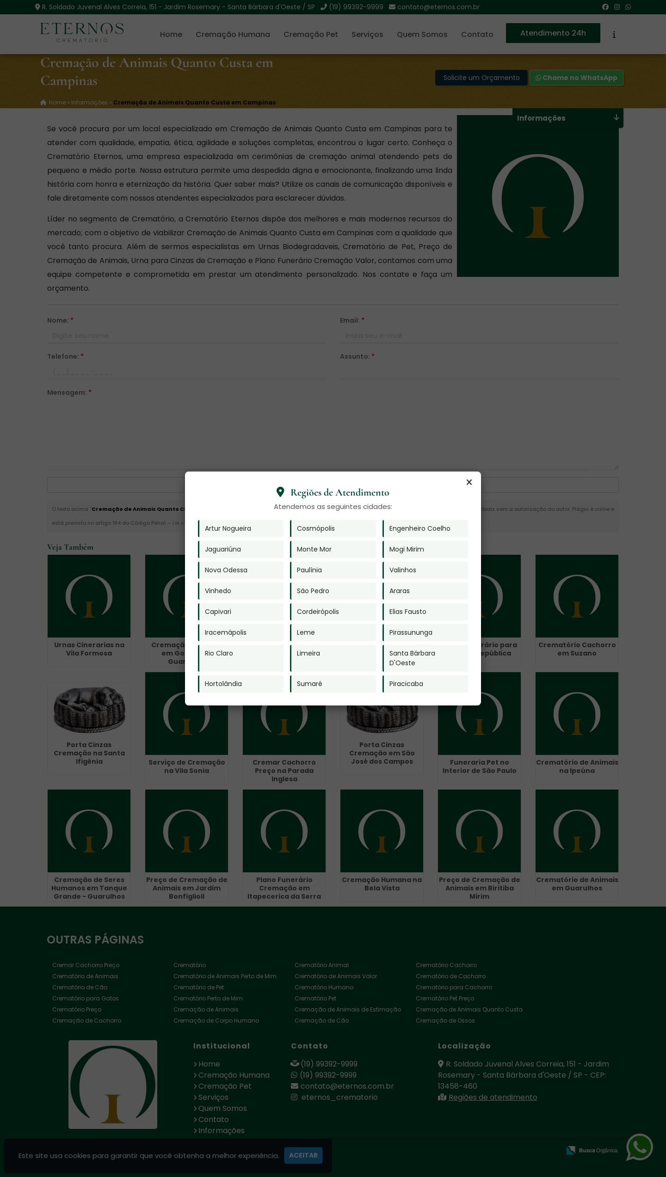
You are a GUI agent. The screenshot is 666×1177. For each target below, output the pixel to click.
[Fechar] (469, 482)
